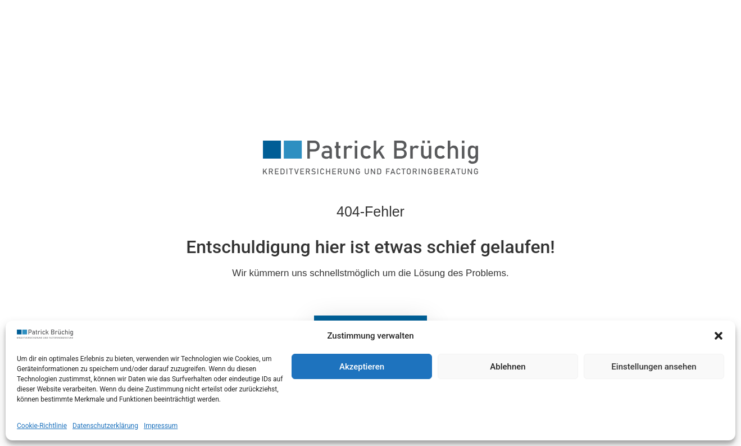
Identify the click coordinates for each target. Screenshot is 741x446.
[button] (718, 335)
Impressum (161, 426)
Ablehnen (507, 367)
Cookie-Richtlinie (42, 426)
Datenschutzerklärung (105, 426)
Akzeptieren (361, 367)
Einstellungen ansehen (653, 367)
